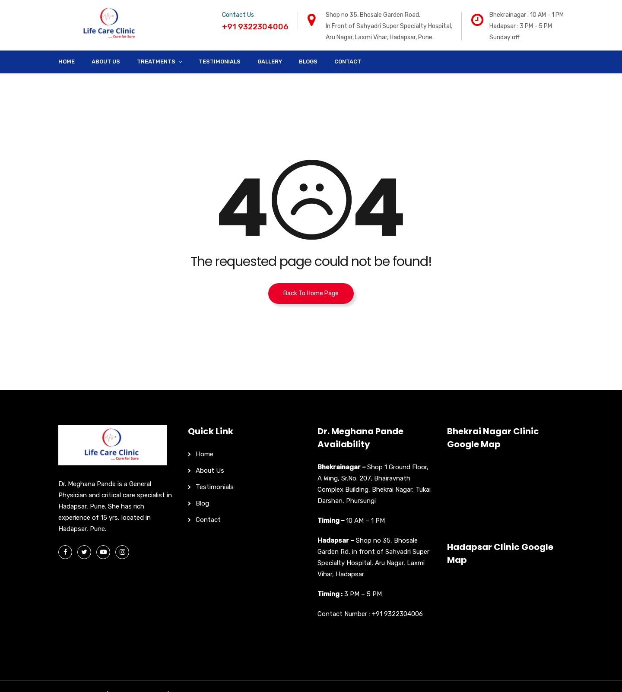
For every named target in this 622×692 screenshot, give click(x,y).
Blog (202, 503)
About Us (106, 61)
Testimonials (220, 61)
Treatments (156, 61)
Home (66, 61)
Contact (347, 61)
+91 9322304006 (397, 614)
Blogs (308, 61)
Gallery (269, 61)
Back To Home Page (311, 293)
